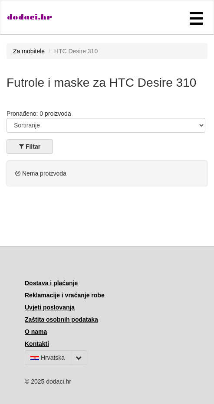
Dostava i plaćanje (51, 283)
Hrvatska (47, 357)
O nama (36, 331)
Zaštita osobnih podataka (61, 319)
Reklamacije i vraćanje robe (65, 295)
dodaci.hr (29, 17)
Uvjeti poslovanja (50, 307)
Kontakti (37, 343)
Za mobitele (29, 51)
